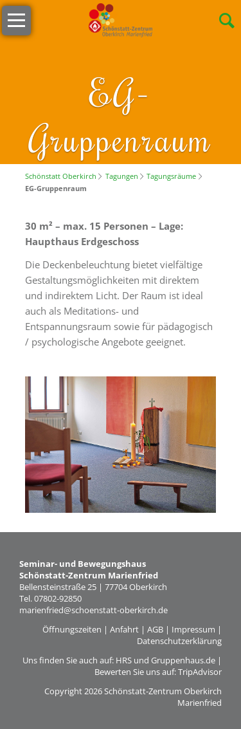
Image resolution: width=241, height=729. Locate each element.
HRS (124, 660)
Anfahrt (124, 629)
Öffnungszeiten (72, 629)
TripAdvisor (200, 672)
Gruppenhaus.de (183, 660)
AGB (155, 629)
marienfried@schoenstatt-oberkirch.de (93, 610)
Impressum (193, 629)
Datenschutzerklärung (179, 641)
